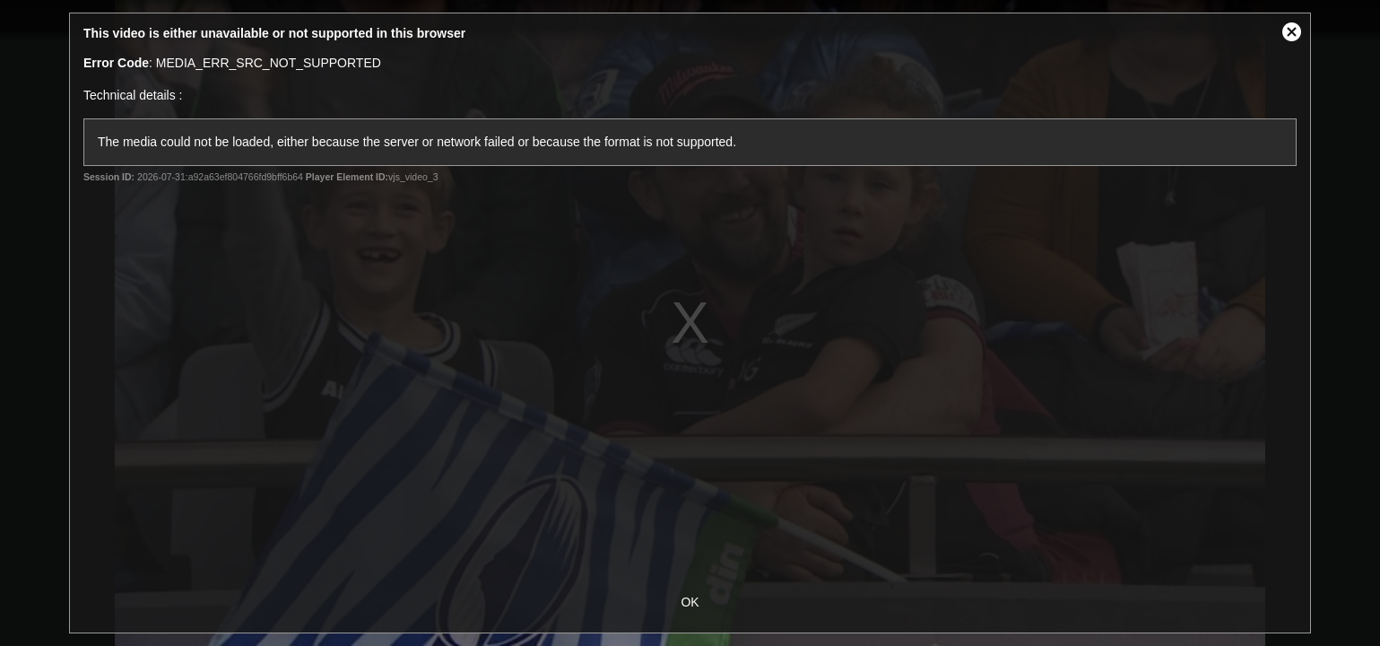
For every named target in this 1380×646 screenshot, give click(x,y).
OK (690, 602)
